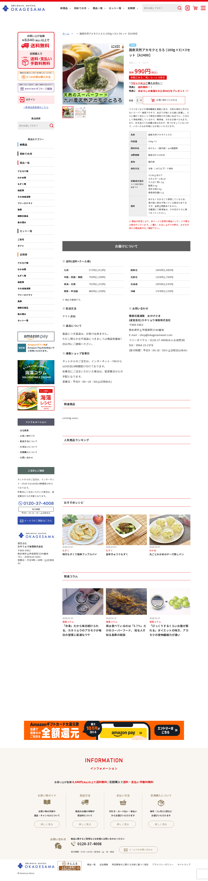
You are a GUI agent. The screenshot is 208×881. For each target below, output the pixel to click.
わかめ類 (22, 177)
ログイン (27, 99)
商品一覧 (98, 8)
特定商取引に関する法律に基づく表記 (130, 864)
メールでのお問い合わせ (138, 849)
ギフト (21, 245)
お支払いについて (28, 446)
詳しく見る (47, 824)
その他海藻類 (24, 196)
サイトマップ (183, 864)
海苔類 (21, 190)
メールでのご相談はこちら (36, 520)
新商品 (64, 8)
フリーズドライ (25, 203)
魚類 (20, 209)
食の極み (22, 222)
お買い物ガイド (27, 435)
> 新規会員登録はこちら (36, 107)
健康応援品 (23, 215)
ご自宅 (21, 239)
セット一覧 (115, 8)
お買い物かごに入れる (164, 100)
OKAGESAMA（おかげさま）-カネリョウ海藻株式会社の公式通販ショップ (23, 8)
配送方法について (28, 441)
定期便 (131, 8)
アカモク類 (23, 171)
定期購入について (28, 452)
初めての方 (80, 8)
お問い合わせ (26, 457)
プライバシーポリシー (163, 864)
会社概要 (24, 430)
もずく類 (22, 183)
